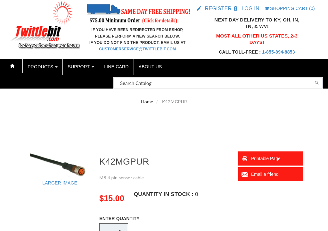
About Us (150, 66)
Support (81, 66)
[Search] (317, 82)
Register (218, 8)
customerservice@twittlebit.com (137, 49)
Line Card (116, 66)
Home (147, 101)
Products (43, 66)
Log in (250, 8)
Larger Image (59, 182)
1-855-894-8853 (278, 52)
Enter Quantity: (120, 218)
